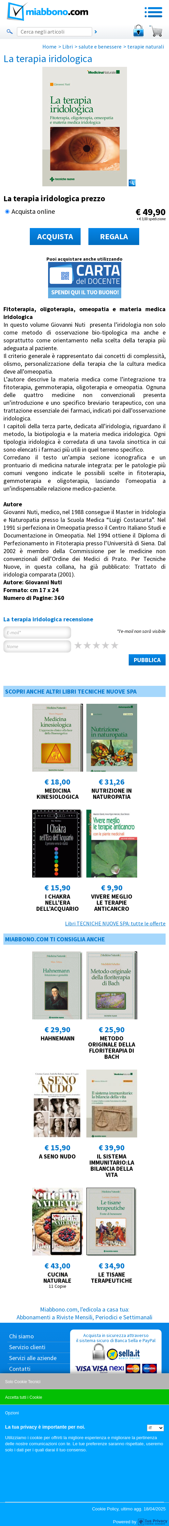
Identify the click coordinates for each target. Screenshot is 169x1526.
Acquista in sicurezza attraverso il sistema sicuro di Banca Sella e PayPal (115, 1364)
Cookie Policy (105, 1508)
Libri (67, 46)
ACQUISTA (55, 236)
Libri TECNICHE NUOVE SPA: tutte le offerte (115, 923)
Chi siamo (21, 1336)
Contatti (19, 1369)
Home (49, 46)
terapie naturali (145, 46)
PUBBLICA (147, 660)
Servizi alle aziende (33, 1358)
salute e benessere (100, 46)
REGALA (114, 236)
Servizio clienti (27, 1347)
